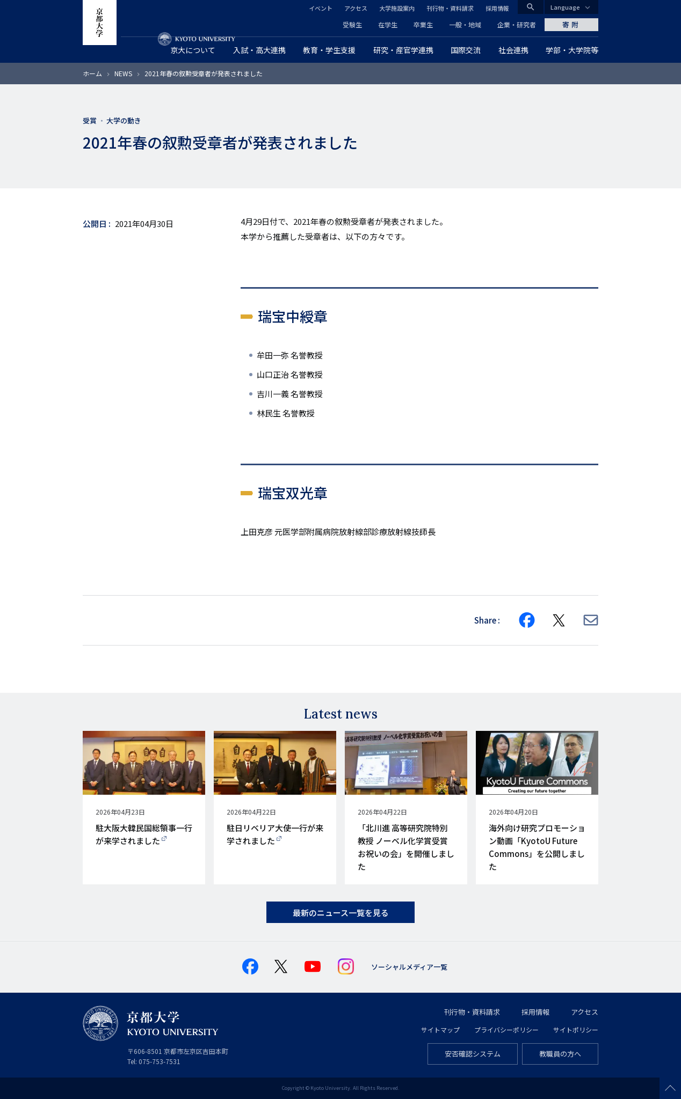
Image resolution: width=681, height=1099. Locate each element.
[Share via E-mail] (590, 620)
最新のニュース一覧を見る (341, 912)
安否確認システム (473, 1054)
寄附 (571, 24)
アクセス (355, 8)
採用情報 (497, 8)
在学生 (387, 24)
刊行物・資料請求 (450, 8)
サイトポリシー (575, 1029)
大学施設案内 (397, 8)
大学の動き (123, 120)
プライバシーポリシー (506, 1029)
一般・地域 (465, 24)
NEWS (123, 73)
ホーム (92, 73)
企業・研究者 (516, 24)
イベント (320, 8)
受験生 (352, 24)
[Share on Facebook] (527, 620)
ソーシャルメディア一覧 (409, 967)
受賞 (90, 120)
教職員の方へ (560, 1054)
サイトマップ (440, 1029)
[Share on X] (559, 620)
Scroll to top (670, 1088)
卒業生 (423, 24)
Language (565, 7)
